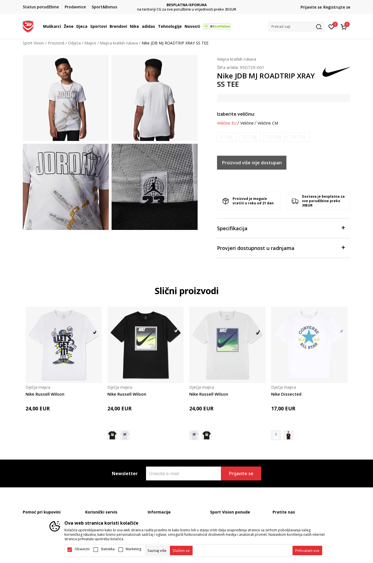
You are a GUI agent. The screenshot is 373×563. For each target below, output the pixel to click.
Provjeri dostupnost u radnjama (281, 247)
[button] (296, 26)
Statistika (108, 549)
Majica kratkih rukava (119, 43)
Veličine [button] (247, 123)
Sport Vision (33, 43)
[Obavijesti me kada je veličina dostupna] (226, 137)
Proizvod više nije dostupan (252, 163)
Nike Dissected (286, 394)
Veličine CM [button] (268, 123)
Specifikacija (281, 228)
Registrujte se (336, 7)
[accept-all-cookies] (307, 550)
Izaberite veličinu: (236, 113)
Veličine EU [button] (226, 123)
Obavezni (82, 549)
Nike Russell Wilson (45, 394)
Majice (90, 43)
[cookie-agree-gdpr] (181, 550)
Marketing (133, 549)
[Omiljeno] (331, 26)
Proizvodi (56, 43)
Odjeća (74, 43)
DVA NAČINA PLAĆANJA (186, 5)
